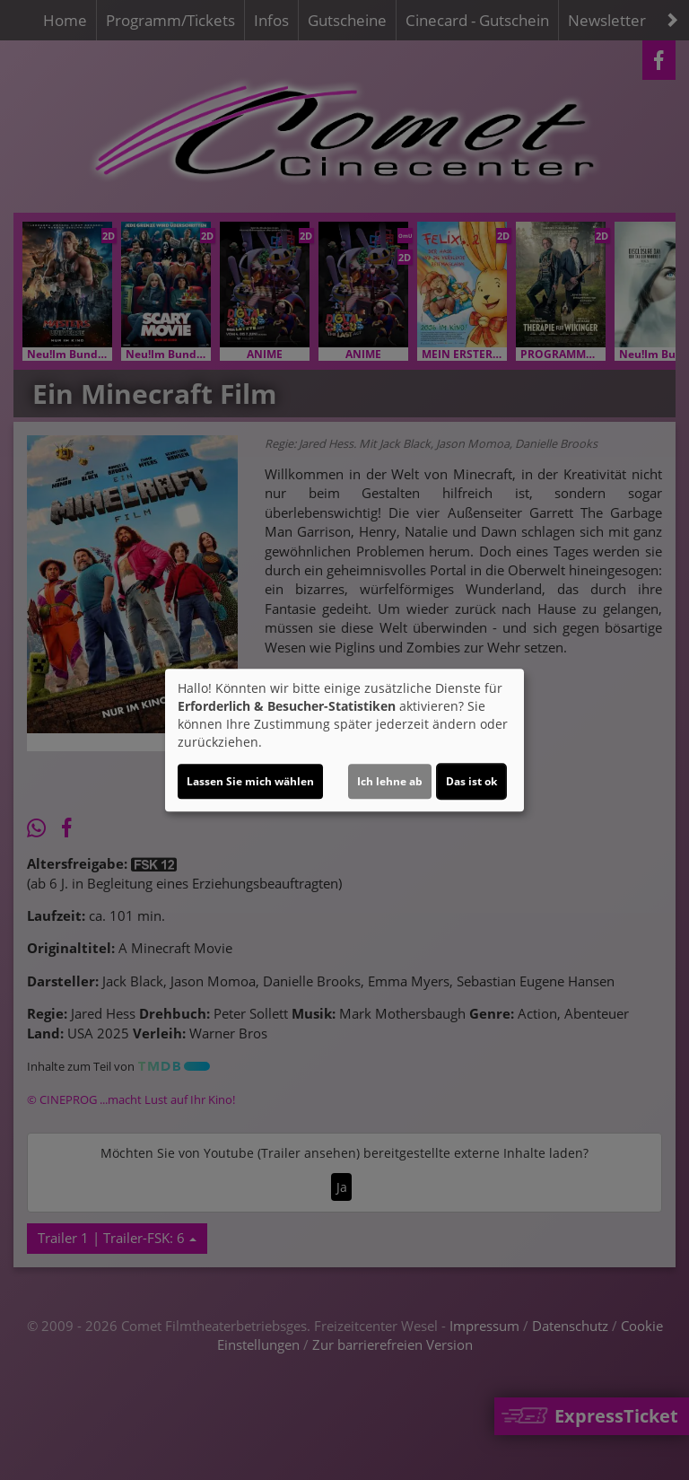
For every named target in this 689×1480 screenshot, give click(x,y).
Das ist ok (471, 781)
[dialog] (344, 740)
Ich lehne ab (390, 781)
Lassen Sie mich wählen (250, 781)
